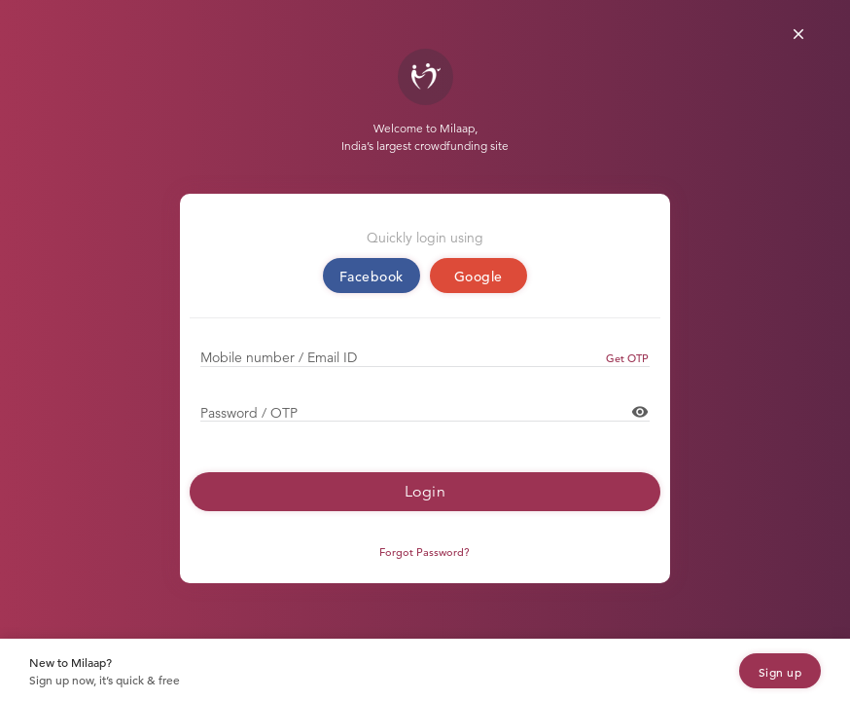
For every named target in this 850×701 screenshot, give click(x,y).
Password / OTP (249, 413)
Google (478, 276)
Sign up (780, 672)
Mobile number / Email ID (278, 357)
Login (425, 491)
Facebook (371, 276)
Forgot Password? (424, 552)
